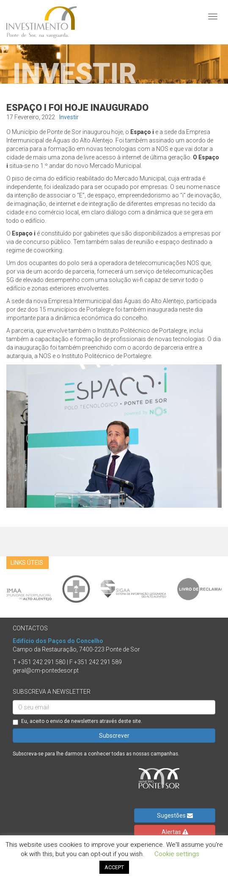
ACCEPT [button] (114, 867)
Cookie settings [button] (176, 854)
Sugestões (175, 815)
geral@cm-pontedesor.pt (46, 670)
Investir (69, 117)
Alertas (175, 832)
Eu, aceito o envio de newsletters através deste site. (77, 721)
